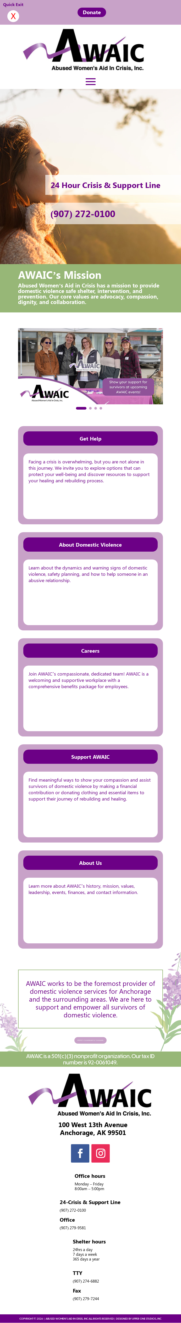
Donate (92, 11)
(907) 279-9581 (73, 1228)
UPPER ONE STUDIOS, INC (146, 1318)
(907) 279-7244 (86, 1298)
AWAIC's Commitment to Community (90, 1040)
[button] (81, 408)
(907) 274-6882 (86, 1281)
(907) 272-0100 (83, 213)
